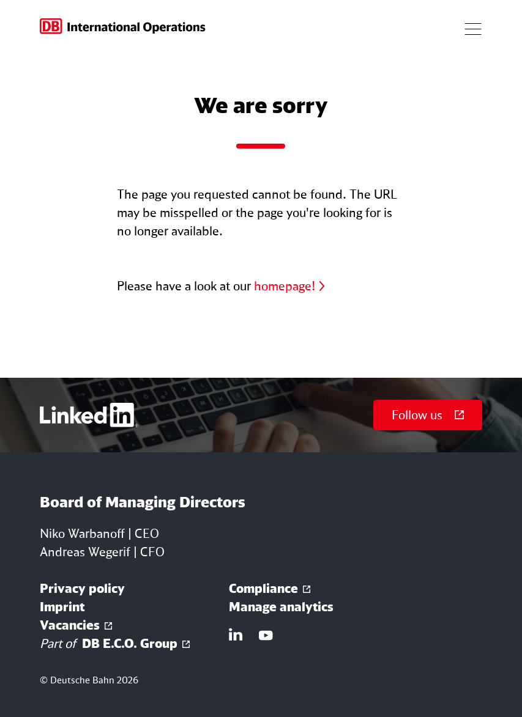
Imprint (62, 606)
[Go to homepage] (123, 27)
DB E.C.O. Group (108, 643)
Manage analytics (281, 606)
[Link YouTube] (266, 634)
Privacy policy (82, 588)
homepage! (284, 285)
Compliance (263, 588)
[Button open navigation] (473, 27)
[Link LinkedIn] (236, 634)
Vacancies (70, 625)
